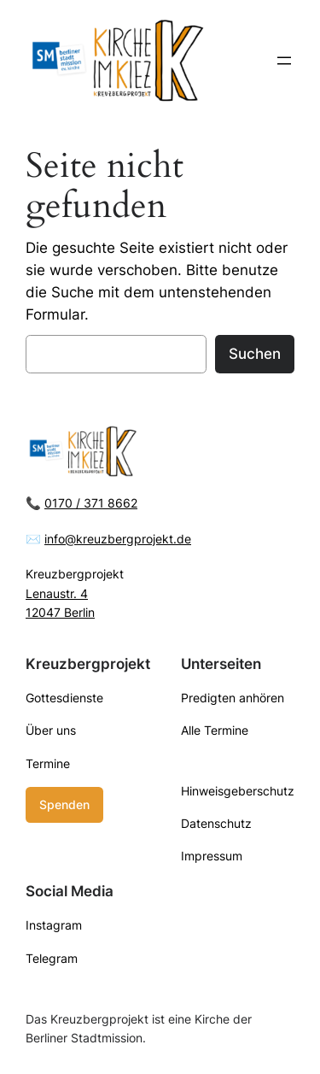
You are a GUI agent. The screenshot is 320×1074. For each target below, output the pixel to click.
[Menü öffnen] (284, 60)
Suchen (255, 353)
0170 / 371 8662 (90, 503)
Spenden (64, 804)
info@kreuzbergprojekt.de (117, 538)
